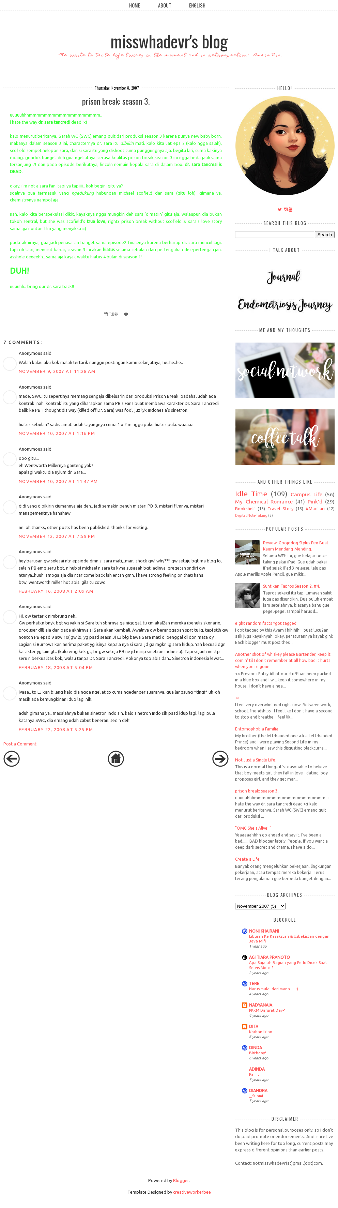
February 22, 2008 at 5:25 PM (56, 729)
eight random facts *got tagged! (266, 623)
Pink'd (315, 501)
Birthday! (257, 1053)
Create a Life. (248, 859)
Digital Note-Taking (251, 515)
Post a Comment (19, 743)
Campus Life (306, 494)
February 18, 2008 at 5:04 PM (56, 667)
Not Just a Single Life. (255, 760)
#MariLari (315, 508)
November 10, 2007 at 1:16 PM (57, 433)
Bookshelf (245, 508)
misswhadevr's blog (169, 40)
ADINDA (257, 1069)
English (197, 5)
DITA (253, 1026)
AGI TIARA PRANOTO (269, 957)
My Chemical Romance (263, 501)
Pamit (254, 1074)
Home (134, 5)
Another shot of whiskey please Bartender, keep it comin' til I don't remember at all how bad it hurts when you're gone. (283, 660)
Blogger (181, 1180)
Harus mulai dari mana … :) (273, 988)
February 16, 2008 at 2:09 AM (56, 591)
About (164, 5)
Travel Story (280, 508)
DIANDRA (258, 1090)
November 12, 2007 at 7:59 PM (57, 536)
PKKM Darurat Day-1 (267, 1010)
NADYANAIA (260, 1005)
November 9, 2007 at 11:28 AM (57, 371)
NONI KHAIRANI (264, 931)
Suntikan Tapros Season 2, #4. (291, 586)
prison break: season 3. (257, 791)
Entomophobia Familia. (257, 729)
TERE (254, 983)
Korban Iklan (260, 1031)
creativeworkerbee (192, 1192)
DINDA (255, 1047)
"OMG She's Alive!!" (253, 828)
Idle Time (251, 494)
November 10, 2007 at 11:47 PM (58, 481)
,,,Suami (256, 1095)
